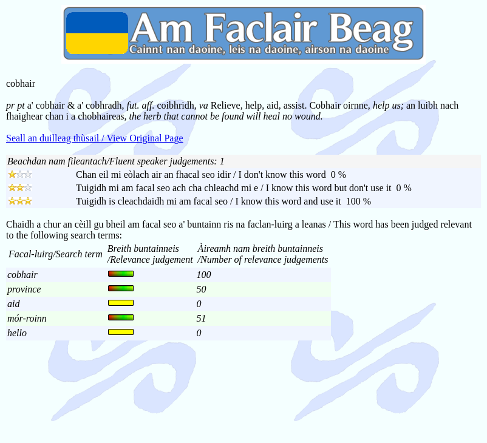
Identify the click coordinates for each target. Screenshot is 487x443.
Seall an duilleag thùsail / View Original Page (94, 138)
